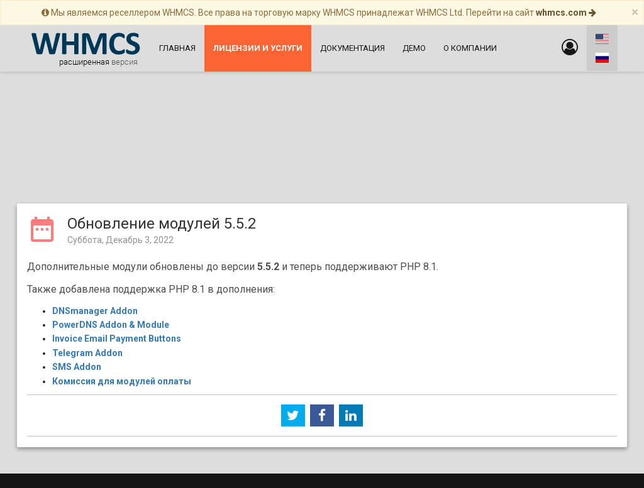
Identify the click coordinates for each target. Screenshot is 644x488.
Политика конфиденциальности (379, 411)
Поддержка (226, 399)
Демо (414, 48)
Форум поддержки (379, 423)
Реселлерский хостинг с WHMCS (379, 435)
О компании (470, 48)
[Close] (634, 12)
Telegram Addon (87, 254)
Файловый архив (227, 423)
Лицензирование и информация (379, 399)
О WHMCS (93, 435)
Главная (177, 48)
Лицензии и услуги (551, 423)
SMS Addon (76, 268)
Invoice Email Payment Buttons (116, 239)
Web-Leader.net (232, 454)
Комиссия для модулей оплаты (121, 282)
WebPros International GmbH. (453, 478)
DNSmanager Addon (95, 212)
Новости (93, 411)
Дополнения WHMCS (550, 435)
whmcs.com (566, 13)
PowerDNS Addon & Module (110, 225)
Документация (352, 48)
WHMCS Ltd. (352, 478)
